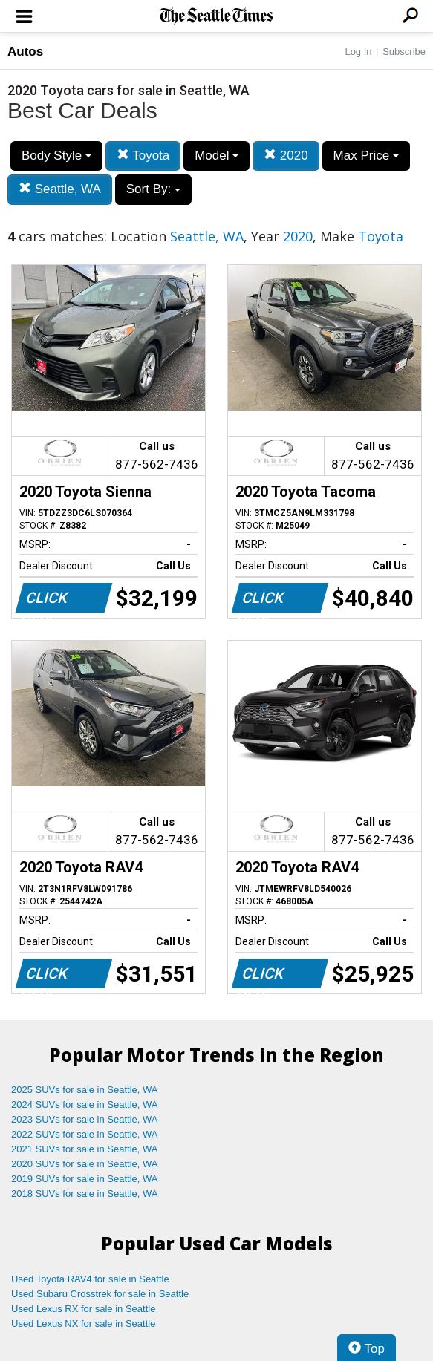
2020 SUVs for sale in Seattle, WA (84, 1163)
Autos (25, 52)
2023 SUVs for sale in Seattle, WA (84, 1119)
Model (216, 155)
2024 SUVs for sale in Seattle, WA (84, 1104)
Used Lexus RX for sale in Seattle (83, 1308)
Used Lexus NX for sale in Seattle (83, 1323)
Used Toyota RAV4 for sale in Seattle (90, 1279)
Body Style (56, 155)
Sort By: (153, 189)
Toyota (143, 155)
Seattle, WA (60, 189)
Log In (358, 51)
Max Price (366, 155)
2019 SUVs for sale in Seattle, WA (84, 1178)
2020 (286, 155)
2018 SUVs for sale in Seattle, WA (84, 1193)
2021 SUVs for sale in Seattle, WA (84, 1149)
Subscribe (404, 51)
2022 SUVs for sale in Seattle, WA (84, 1134)
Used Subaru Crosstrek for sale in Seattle (100, 1293)
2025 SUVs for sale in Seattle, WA (84, 1089)
